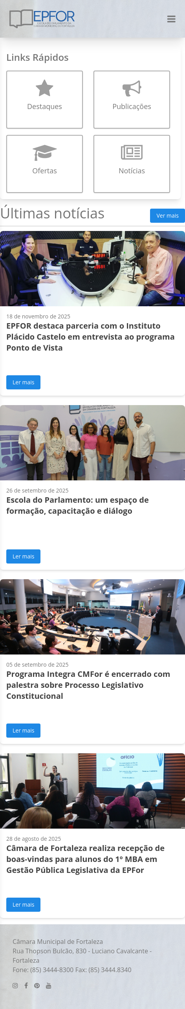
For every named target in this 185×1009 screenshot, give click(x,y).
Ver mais (167, 215)
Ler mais (23, 382)
